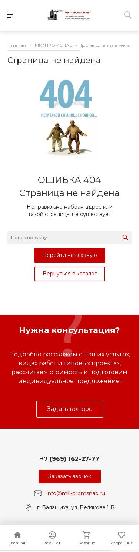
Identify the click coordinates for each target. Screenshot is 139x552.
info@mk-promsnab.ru (76, 493)
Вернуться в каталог (70, 273)
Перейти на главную (69, 255)
